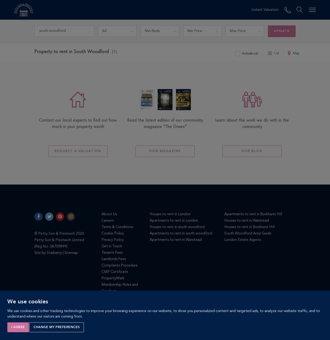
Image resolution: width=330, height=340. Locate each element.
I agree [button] (18, 327)
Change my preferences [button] (56, 327)
